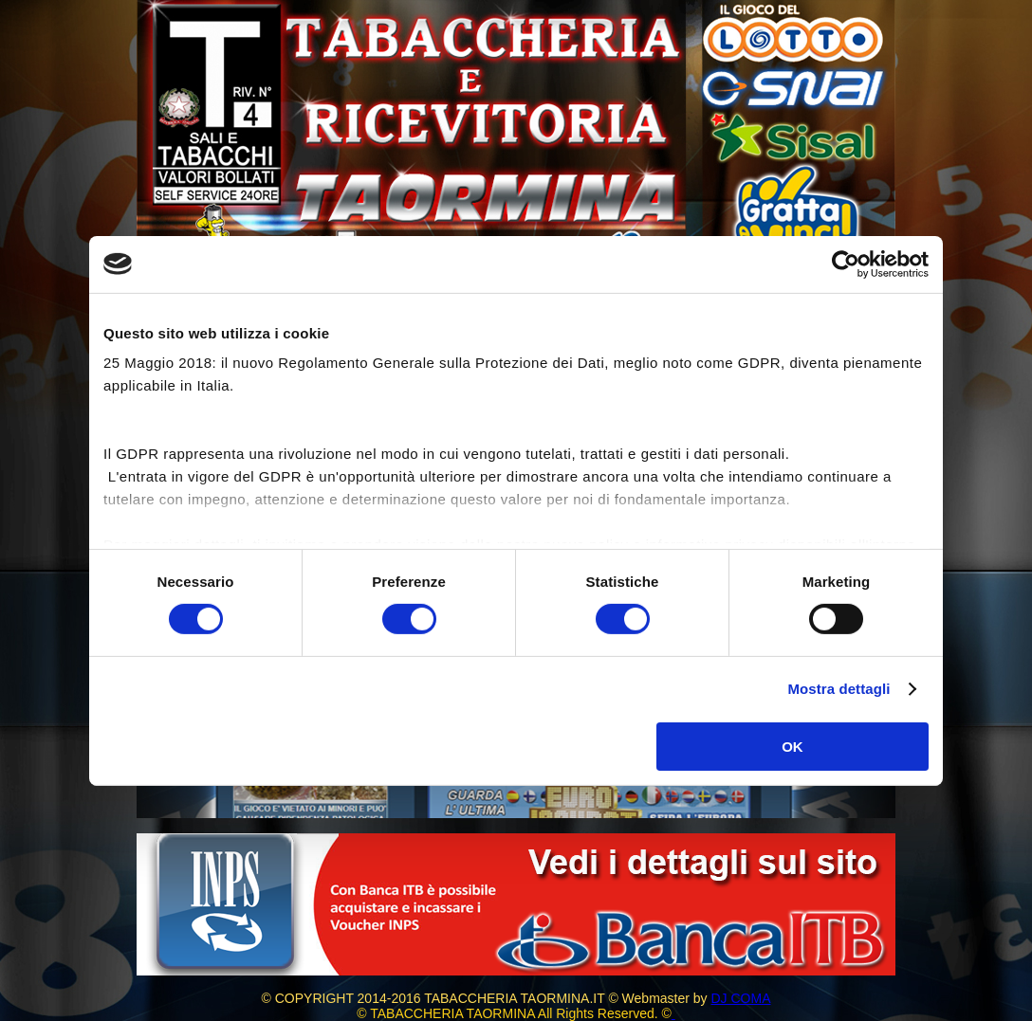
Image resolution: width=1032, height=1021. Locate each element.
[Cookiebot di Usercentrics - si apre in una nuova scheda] (846, 263)
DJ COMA (740, 998)
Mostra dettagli (838, 689)
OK (792, 746)
